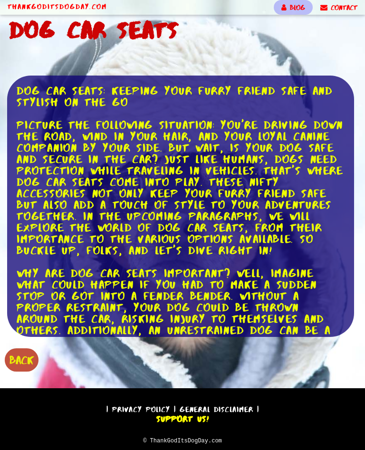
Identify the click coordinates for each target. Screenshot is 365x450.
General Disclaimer (216, 407)
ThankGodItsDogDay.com (57, 6)
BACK (22, 359)
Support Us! (182, 417)
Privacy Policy (141, 407)
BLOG (293, 7)
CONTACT (338, 7)
